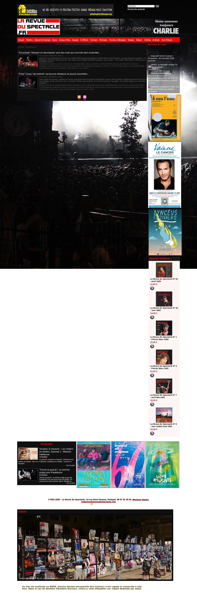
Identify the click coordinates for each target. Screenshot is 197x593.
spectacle (131, 65)
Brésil (58, 64)
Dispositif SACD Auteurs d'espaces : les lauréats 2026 (161, 58)
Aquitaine (51, 64)
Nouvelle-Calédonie (68, 84)
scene (125, 65)
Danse (54, 39)
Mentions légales (140, 499)
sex (134, 84)
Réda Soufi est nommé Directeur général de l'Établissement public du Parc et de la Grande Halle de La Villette (163, 78)
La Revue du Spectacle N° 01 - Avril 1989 (163, 280)
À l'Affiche (84, 39)
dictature (72, 82)
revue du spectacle (89, 65)
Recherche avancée (136, 9)
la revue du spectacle (47, 65)
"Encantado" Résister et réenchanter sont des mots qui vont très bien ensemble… (61, 52)
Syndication (98, 503)
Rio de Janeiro (121, 84)
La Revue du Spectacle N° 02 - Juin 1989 (163, 309)
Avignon (75, 39)
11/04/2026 (43, 457)
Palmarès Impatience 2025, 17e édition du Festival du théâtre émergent (163, 90)
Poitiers (78, 65)
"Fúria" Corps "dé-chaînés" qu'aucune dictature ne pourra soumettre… (55, 73)
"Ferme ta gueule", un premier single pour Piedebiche (55, 471)
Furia (78, 82)
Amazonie (43, 64)
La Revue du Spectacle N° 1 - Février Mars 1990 (163, 338)
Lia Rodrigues (136, 82)
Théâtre (29, 39)
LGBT (128, 82)
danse (82, 64)
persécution (80, 84)
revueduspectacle (104, 65)
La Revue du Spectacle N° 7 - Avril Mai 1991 (163, 396)
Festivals (93, 39)
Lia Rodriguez (61, 65)
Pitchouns (103, 39)
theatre (142, 65)
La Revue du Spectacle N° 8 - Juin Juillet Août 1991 (163, 425)
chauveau (64, 64)
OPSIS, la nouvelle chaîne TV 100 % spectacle (163, 66)
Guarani (122, 64)
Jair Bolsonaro (139, 64)
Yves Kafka (43, 67)
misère (49, 84)
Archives (156, 39)
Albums (139, 39)
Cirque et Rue (64, 39)
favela (106, 64)
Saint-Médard (117, 65)
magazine (71, 65)
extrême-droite (97, 64)
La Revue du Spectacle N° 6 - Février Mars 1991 (163, 367)
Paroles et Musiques (117, 39)
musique (56, 84)
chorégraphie (74, 64)
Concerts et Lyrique (42, 39)
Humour (131, 39)
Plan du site (85, 503)
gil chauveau (114, 64)
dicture (88, 64)
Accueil (21, 39)
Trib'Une (147, 39)
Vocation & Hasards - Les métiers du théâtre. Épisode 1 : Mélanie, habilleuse (57, 452)
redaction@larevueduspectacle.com (98, 502)
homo (94, 82)
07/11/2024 (43, 475)
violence (48, 86)
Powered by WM (110, 503)
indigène (129, 64)
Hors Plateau (167, 39)
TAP (137, 65)
